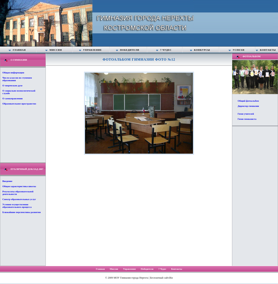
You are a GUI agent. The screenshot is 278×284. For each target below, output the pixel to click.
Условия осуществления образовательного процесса (17, 205)
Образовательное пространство (19, 103)
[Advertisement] (255, 195)
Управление (92, 50)
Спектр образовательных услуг (19, 199)
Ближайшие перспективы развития (21, 212)
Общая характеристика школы (19, 186)
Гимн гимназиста (247, 119)
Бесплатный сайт (159, 277)
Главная (19, 50)
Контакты (268, 50)
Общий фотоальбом (248, 100)
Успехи (238, 50)
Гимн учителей (246, 113)
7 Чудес (166, 50)
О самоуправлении (12, 98)
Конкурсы (202, 50)
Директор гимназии (248, 106)
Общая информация (13, 72)
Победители (129, 50)
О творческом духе (12, 85)
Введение (7, 181)
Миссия (55, 50)
